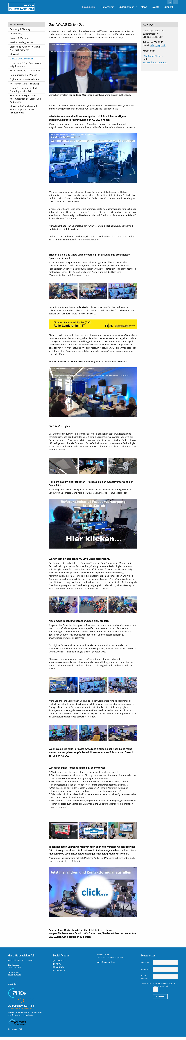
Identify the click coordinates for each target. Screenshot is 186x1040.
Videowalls (15, 54)
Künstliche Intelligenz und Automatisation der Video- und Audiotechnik (25, 98)
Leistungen (83, 6)
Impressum (12, 1032)
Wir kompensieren (15, 1016)
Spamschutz (146, 987)
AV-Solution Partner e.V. (155, 62)
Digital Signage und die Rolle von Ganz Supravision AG (26, 90)
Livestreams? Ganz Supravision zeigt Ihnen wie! (25, 65)
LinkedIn (60, 964)
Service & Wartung (19, 38)
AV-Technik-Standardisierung (24, 83)
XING (58, 967)
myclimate (28, 1018)
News (142, 6)
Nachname (145, 973)
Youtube (60, 970)
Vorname (145, 966)
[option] (63, 291)
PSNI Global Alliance (153, 56)
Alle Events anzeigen (106, 965)
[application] (93, 68)
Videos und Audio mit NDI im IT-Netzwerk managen (26, 48)
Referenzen (104, 6)
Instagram (61, 973)
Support (168, 6)
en (175, 2)
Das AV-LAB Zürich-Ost (21, 58)
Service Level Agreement (22, 42)
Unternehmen (123, 6)
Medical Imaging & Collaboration (26, 70)
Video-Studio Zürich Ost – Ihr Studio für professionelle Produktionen (24, 109)
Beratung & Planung (20, 29)
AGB (20, 1032)
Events (154, 6)
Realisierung (16, 33)
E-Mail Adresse (145, 980)
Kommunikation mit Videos (23, 74)
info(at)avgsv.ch (157, 45)
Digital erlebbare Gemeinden (24, 79)
